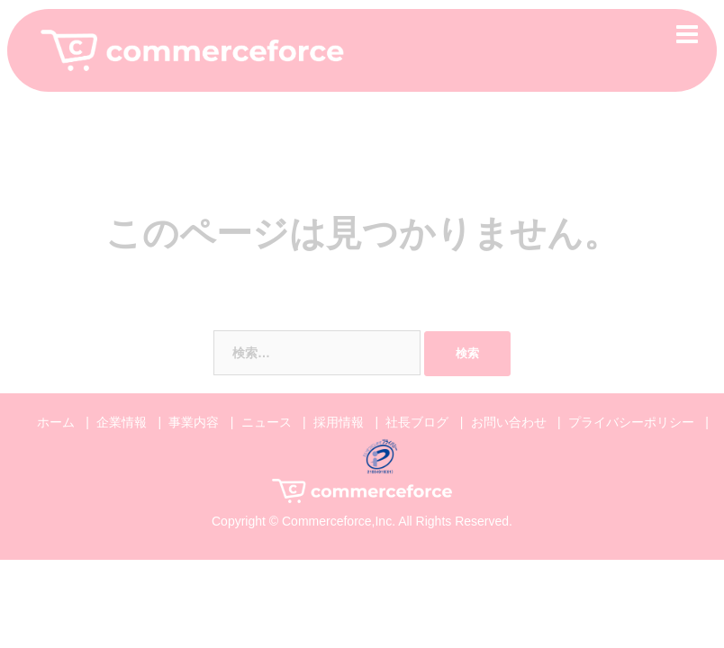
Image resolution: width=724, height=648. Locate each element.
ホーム (56, 422)
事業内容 (193, 422)
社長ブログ (416, 422)
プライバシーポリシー (631, 422)
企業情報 (121, 422)
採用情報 (338, 422)
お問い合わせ (509, 422)
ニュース (266, 422)
